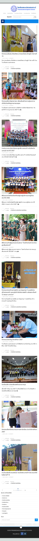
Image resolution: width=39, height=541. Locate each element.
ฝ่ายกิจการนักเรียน (6, 500)
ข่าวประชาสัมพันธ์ (5, 496)
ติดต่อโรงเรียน (33, 13)
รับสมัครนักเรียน (10, 13)
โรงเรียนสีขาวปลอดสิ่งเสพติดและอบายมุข (14, 384)
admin (7, 68)
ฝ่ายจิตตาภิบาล (5, 502)
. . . (23, 490)
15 (25, 490)
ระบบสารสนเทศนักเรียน (18, 13)
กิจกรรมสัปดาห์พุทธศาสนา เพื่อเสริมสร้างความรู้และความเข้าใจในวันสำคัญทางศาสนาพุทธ (18, 102)
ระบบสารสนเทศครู (27, 13)
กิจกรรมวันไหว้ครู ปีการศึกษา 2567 (12, 339)
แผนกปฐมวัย (4, 513)
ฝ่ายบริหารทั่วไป (5, 506)
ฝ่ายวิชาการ (4, 498)
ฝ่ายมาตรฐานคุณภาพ (6, 509)
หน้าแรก (4, 13)
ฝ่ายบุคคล (4, 511)
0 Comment (11, 58)
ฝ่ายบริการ (4, 504)
